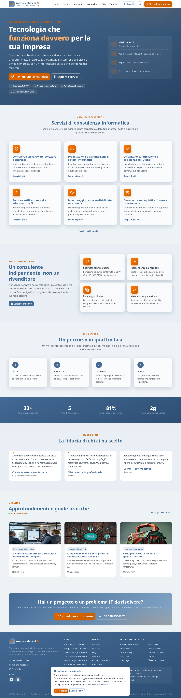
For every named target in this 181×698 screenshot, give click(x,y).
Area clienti (97, 664)
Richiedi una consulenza (29, 77)
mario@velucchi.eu (21, 660)
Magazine (92, 4)
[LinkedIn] (11, 679)
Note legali (125, 660)
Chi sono (78, 4)
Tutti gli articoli (160, 512)
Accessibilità (153, 644)
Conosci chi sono (21, 305)
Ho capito (61, 690)
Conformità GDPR (156, 652)
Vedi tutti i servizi (91, 231)
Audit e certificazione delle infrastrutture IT (76, 656)
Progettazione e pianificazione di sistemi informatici (76, 648)
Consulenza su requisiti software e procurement (76, 664)
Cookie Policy (126, 652)
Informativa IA (154, 648)
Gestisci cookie (156, 660)
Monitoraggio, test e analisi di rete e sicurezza (76, 660)
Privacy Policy (126, 648)
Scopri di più (20, 177)
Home (56, 4)
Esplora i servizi (66, 77)
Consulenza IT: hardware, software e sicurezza (76, 644)
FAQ (104, 4)
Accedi (129, 4)
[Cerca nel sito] (140, 4)
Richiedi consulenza (158, 4)
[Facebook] (18, 679)
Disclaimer (125, 656)
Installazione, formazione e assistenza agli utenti (76, 652)
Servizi (66, 4)
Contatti (114, 4)
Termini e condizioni (129, 644)
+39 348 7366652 (112, 616)
